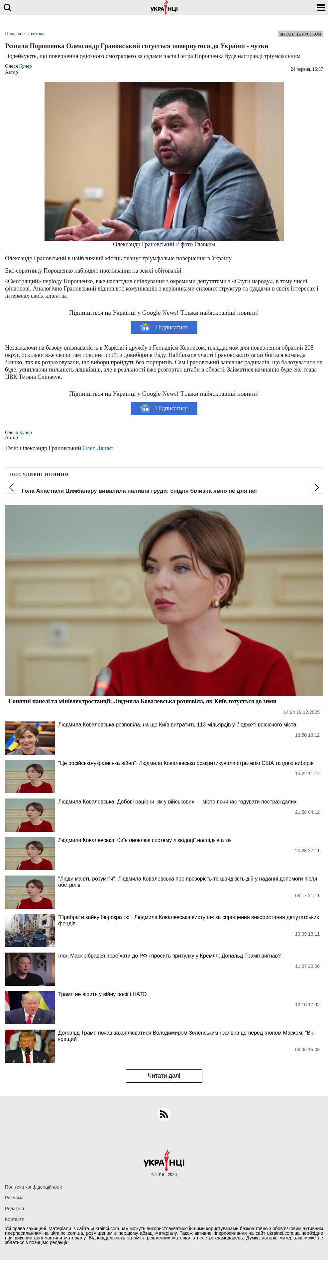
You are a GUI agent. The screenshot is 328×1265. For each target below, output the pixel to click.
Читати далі (164, 1075)
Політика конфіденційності (33, 1187)
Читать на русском (300, 34)
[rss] (164, 1114)
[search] (7, 7)
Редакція (14, 1208)
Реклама (14, 1197)
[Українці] (164, 7)
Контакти (14, 1219)
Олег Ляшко (98, 448)
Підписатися (164, 327)
